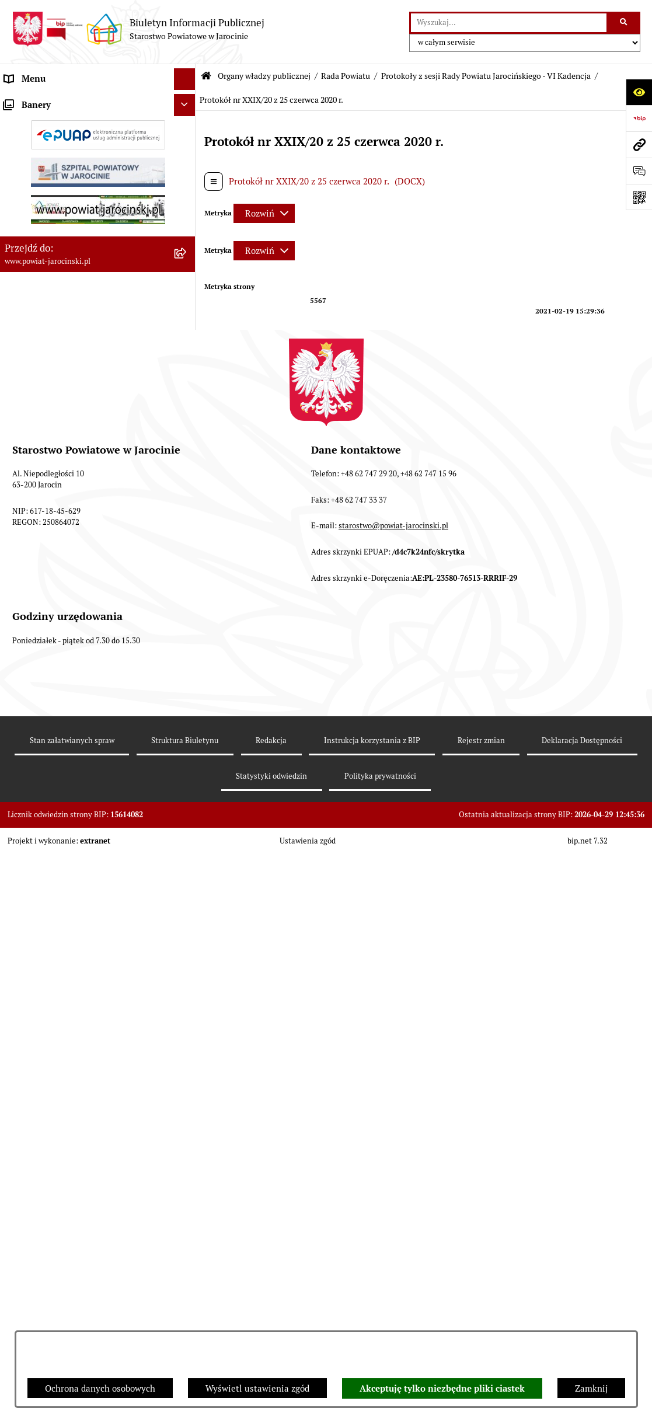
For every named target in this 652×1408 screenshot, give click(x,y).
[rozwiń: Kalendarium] (187, 424)
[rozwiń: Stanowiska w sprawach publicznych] (187, 637)
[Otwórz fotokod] (639, 197)
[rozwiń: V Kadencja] (187, 739)
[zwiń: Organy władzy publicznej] (187, 101)
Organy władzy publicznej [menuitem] (56, 100)
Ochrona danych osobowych (100, 1388)
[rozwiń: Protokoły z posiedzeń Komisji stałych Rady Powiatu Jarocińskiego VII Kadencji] (187, 497)
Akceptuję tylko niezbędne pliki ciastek (442, 1389)
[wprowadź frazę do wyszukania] (508, 23)
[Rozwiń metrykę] (264, 213)
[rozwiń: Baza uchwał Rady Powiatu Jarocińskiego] (187, 595)
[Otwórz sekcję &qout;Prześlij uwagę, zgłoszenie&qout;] (639, 171)
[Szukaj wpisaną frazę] (624, 23)
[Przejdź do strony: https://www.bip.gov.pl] (639, 118)
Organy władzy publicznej (264, 76)
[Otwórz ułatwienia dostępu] (639, 92)
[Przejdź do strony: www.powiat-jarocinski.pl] (639, 144)
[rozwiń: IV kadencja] (187, 769)
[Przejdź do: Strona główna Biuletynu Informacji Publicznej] (206, 76)
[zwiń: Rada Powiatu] (187, 130)
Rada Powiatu (345, 76)
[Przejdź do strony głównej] (138, 29)
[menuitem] (98, 130)
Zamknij (591, 1388)
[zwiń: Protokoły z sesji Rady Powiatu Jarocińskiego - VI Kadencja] (187, 798)
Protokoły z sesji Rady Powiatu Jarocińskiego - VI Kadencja (486, 76)
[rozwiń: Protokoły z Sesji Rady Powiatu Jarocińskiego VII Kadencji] (187, 454)
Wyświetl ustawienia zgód (257, 1388)
